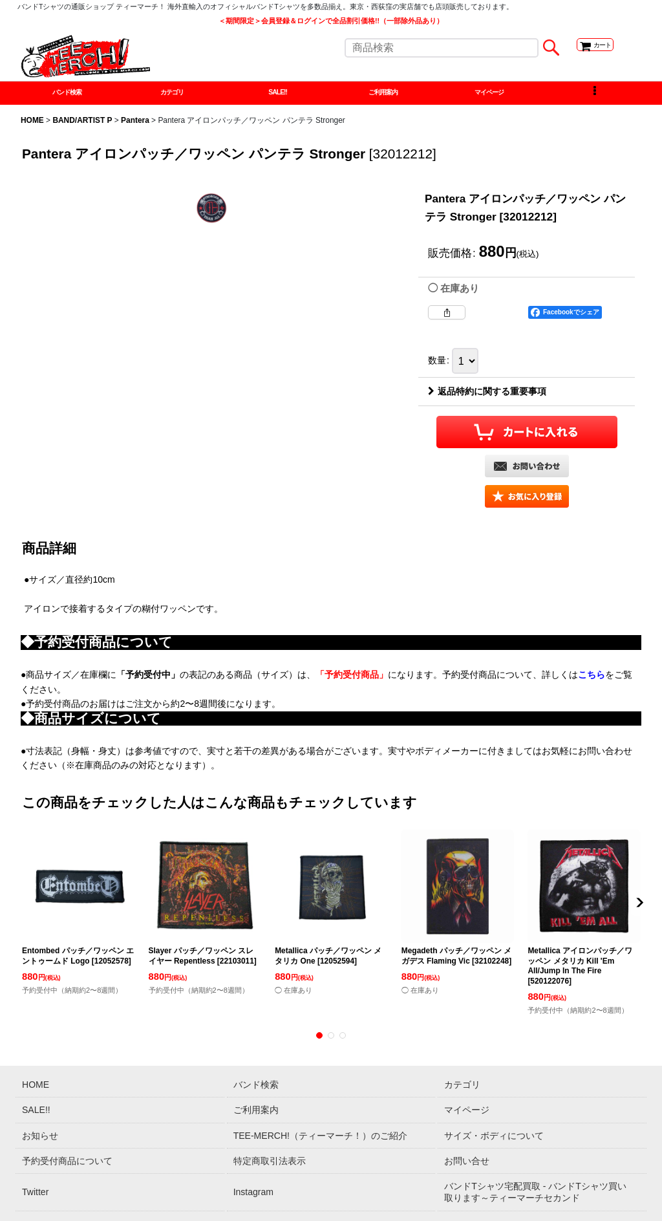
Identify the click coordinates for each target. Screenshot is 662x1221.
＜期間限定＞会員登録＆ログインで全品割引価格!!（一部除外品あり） (331, 21)
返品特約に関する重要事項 (487, 397)
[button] (594, 95)
